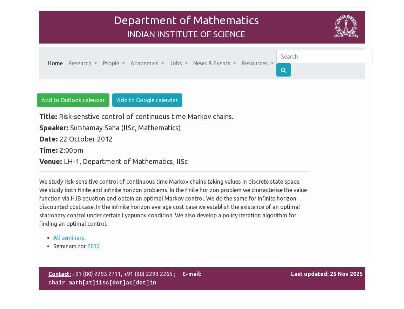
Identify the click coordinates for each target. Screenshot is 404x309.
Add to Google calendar (147, 100)
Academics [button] (145, 63)
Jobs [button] (176, 63)
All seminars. (69, 238)
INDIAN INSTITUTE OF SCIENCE (186, 34)
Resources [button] (255, 63)
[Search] (324, 56)
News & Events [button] (212, 63)
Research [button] (80, 63)
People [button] (112, 63)
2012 (93, 246)
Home (57, 62)
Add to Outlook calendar (73, 100)
